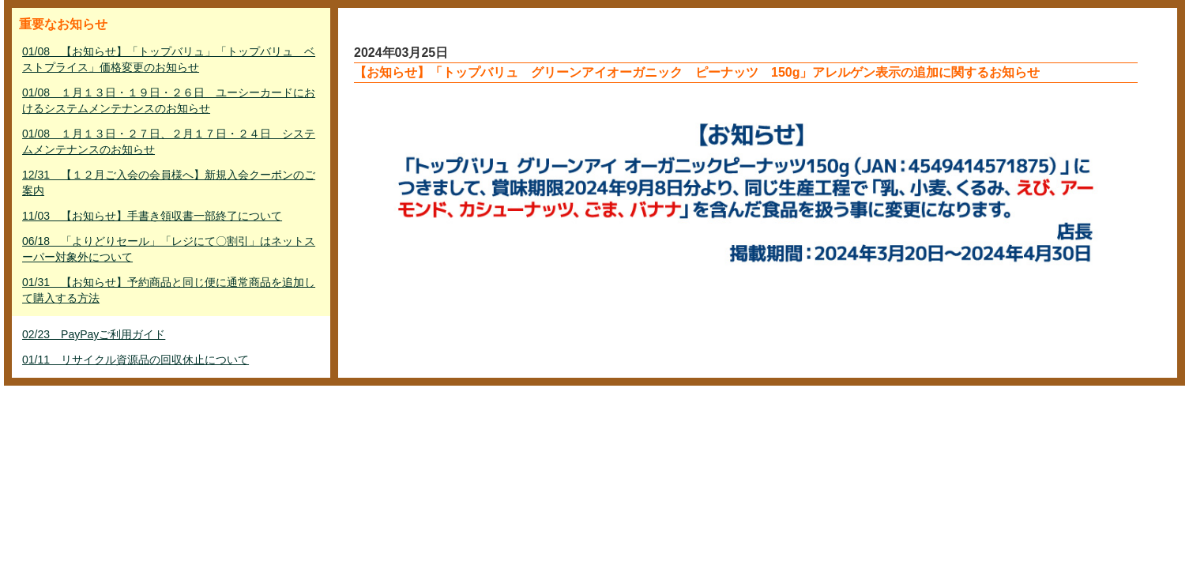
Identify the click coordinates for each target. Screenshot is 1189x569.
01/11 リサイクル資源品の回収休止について (135, 359)
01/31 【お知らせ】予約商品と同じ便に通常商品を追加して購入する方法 (168, 290)
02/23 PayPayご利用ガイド (93, 334)
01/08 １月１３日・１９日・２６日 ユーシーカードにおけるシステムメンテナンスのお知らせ (168, 100)
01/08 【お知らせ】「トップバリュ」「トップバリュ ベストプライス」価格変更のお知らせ (168, 59)
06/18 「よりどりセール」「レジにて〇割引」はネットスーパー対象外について (168, 249)
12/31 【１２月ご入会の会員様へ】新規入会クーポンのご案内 (168, 182)
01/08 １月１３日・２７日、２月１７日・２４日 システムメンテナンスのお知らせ (168, 141)
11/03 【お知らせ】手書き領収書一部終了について (152, 215)
